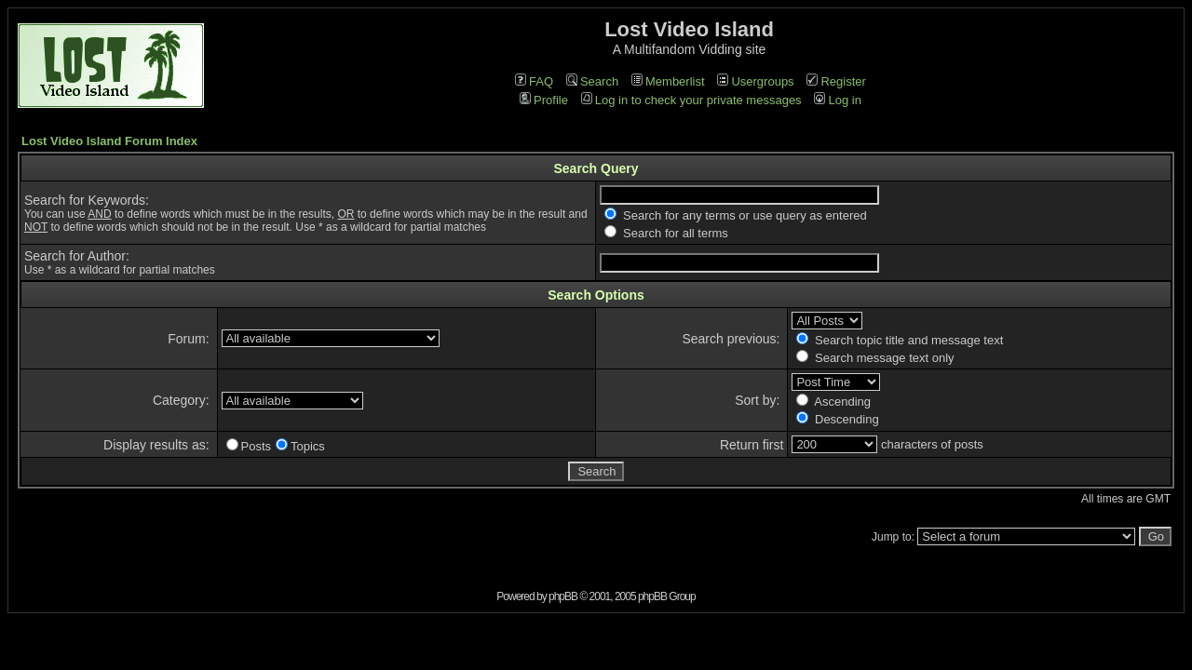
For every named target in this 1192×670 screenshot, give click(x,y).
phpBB (563, 596)
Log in (837, 100)
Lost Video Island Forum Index (109, 141)
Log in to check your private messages (691, 100)
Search (592, 81)
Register (835, 81)
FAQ (534, 81)
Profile (544, 100)
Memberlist (668, 81)
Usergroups (755, 81)
